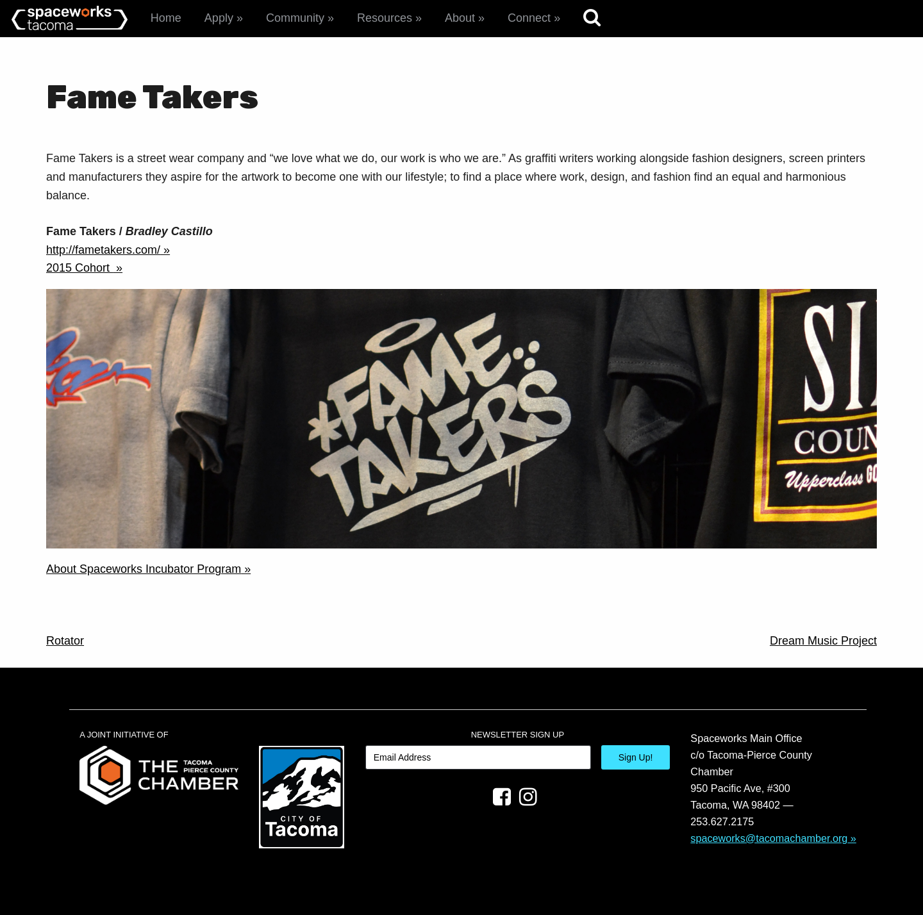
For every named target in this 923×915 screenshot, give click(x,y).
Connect (529, 18)
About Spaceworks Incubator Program (143, 569)
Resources (384, 18)
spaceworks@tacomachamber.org (768, 838)
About (460, 18)
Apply (218, 18)
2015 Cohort (79, 267)
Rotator (65, 640)
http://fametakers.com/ (103, 249)
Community (295, 18)
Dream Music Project (823, 640)
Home (166, 18)
